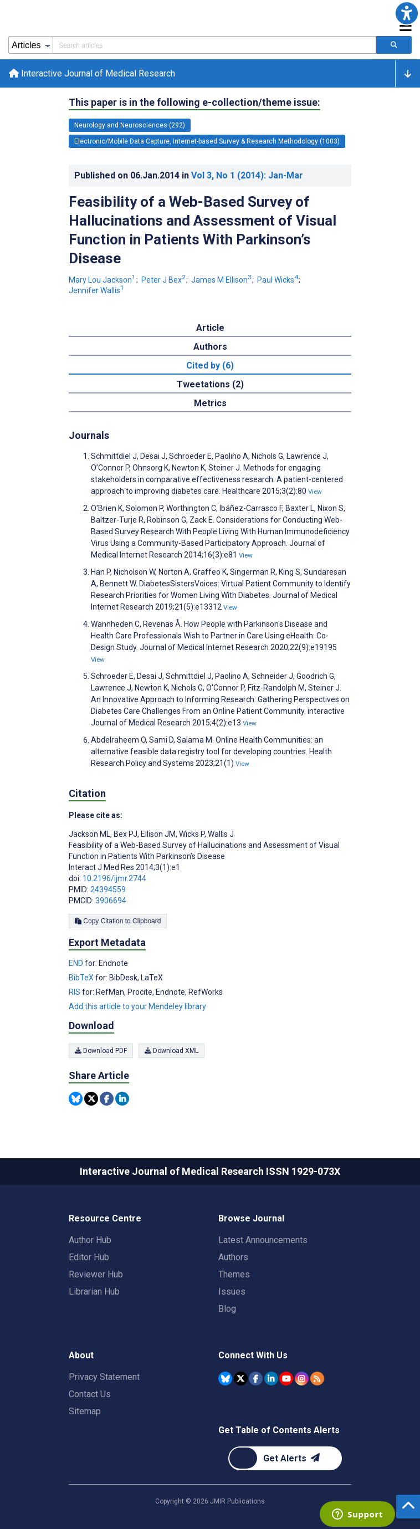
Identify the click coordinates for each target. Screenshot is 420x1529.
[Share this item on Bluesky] (76, 1099)
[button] (407, 13)
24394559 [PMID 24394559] (108, 889)
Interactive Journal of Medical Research (92, 73)
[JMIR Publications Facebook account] (256, 1378)
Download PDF (101, 1051)
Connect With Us (253, 1355)
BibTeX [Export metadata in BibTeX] (82, 977)
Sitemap (85, 1411)
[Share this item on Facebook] (107, 1099)
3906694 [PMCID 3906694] (110, 900)
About (81, 1355)
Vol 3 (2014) (247, 175)
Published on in (188, 175)
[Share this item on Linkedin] (122, 1099)
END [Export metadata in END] (77, 963)
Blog (227, 1308)
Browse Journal (251, 1218)
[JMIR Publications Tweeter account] (241, 1378)
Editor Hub (89, 1257)
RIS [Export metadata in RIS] (75, 992)
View (315, 491)
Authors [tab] (210, 346)
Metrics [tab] (210, 403)
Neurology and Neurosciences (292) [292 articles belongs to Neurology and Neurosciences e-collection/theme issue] (129, 125)
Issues (231, 1291)
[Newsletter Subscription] (285, 1458)
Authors (233, 1257)
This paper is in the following (194, 102)
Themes (234, 1274)
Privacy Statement (104, 1377)
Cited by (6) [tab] (210, 365)
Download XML (171, 1051)
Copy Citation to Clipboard (118, 921)
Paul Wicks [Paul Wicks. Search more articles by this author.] (278, 279)
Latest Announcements (263, 1240)
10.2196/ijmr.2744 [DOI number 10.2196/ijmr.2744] (114, 878)
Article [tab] (210, 328)
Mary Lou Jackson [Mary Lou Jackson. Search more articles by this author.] (103, 279)
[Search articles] (394, 45)
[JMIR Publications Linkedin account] (271, 1378)
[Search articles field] (214, 45)
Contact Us (90, 1394)
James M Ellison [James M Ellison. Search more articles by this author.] (222, 279)
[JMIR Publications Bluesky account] (225, 1378)
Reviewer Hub (96, 1274)
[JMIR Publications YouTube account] (286, 1378)
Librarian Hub (94, 1291)
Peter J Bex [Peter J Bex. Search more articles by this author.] (164, 279)
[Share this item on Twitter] (91, 1099)
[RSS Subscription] (317, 1378)
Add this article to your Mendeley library (137, 1006)
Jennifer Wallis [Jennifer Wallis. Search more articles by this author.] (96, 290)
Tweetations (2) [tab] (210, 384)
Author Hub (90, 1240)
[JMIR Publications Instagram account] (302, 1378)
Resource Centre (105, 1218)
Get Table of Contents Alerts (279, 1430)
